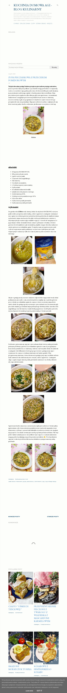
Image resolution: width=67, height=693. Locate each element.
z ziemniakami (38, 481)
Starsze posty (53, 516)
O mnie (16, 23)
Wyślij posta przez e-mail (21, 479)
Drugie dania (25, 23)
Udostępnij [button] (11, 479)
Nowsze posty (14, 516)
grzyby (24, 481)
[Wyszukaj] (58, 5)
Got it (39, 691)
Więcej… (50, 23)
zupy (43, 481)
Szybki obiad (41, 23)
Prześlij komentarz (45, 624)
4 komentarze (18, 612)
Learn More (29, 691)
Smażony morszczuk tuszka (19, 668)
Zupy (33, 23)
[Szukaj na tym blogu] (28, 67)
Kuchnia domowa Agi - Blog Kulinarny (33, 7)
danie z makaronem (17, 481)
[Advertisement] (33, 46)
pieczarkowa (30, 481)
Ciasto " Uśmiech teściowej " (18, 608)
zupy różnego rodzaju (50, 481)
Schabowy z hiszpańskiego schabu (42, 669)
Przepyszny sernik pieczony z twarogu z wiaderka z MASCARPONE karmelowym (45, 614)
